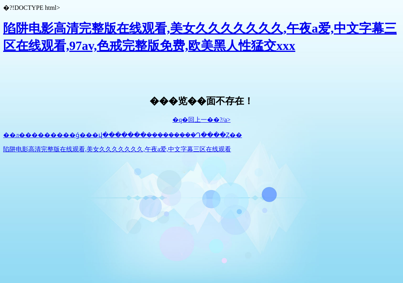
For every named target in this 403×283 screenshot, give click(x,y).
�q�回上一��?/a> (201, 119)
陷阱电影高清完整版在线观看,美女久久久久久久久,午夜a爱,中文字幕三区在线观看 (117, 149)
